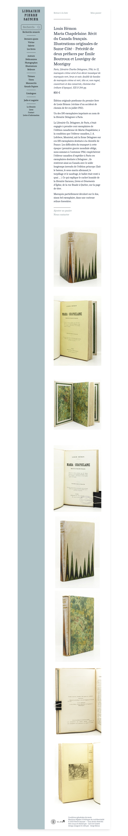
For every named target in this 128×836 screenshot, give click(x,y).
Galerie (31, 46)
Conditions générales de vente (80, 817)
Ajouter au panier (63, 210)
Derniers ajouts (31, 39)
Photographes (31, 63)
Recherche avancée (31, 32)
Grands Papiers (31, 86)
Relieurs (31, 69)
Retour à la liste (61, 13)
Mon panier (95, 13)
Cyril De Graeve (94, 824)
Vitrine (31, 42)
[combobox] (31, 27)
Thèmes (31, 76)
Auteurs (31, 56)
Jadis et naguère (31, 100)
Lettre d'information (31, 115)
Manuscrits (31, 83)
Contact (31, 112)
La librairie (31, 107)
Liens (31, 110)
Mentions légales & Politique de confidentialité (86, 820)
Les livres (31, 49)
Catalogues (31, 93)
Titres (31, 80)
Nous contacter (61, 214)
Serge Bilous (95, 826)
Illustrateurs (31, 66)
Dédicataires (31, 59)
